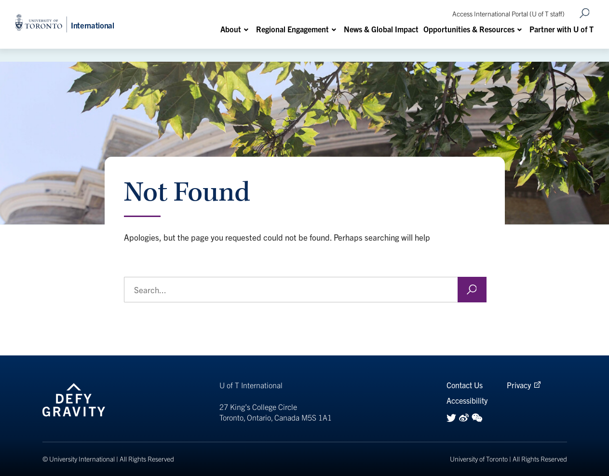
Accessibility (467, 400)
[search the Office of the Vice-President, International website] (305, 289)
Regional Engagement (292, 29)
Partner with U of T (561, 29)
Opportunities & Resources (468, 29)
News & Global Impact (381, 29)
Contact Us (465, 385)
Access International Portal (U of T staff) (508, 13)
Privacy (519, 385)
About (230, 29)
